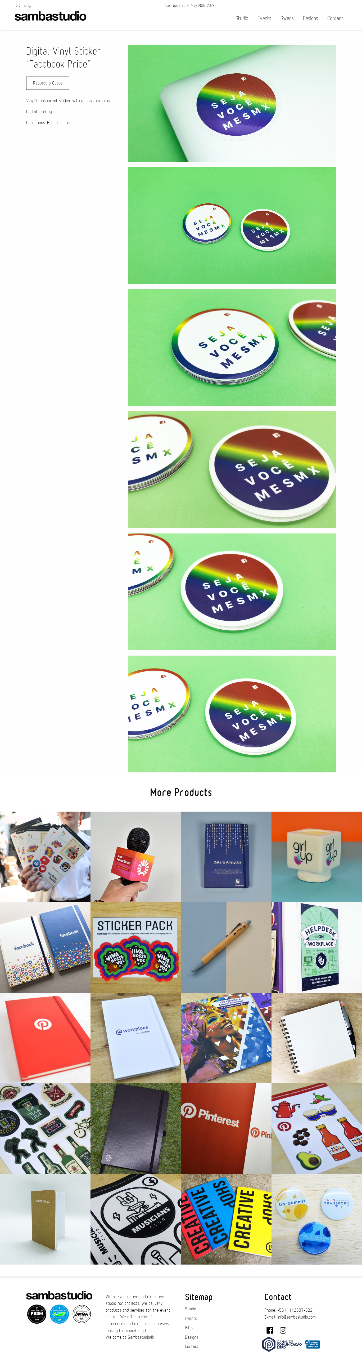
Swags (287, 18)
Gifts (189, 1327)
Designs (310, 18)
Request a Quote (47, 83)
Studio (242, 18)
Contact (335, 18)
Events (264, 18)
